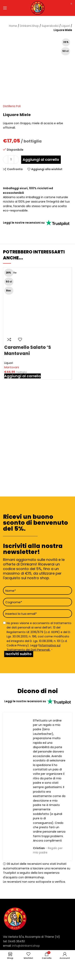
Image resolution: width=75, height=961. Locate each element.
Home (13, 26)
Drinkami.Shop (29, 26)
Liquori (65, 26)
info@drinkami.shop (26, 946)
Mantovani (11, 367)
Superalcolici (50, 26)
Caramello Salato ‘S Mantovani (27, 350)
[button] (22, 375)
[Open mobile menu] (5, 8)
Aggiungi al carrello (41, 159)
